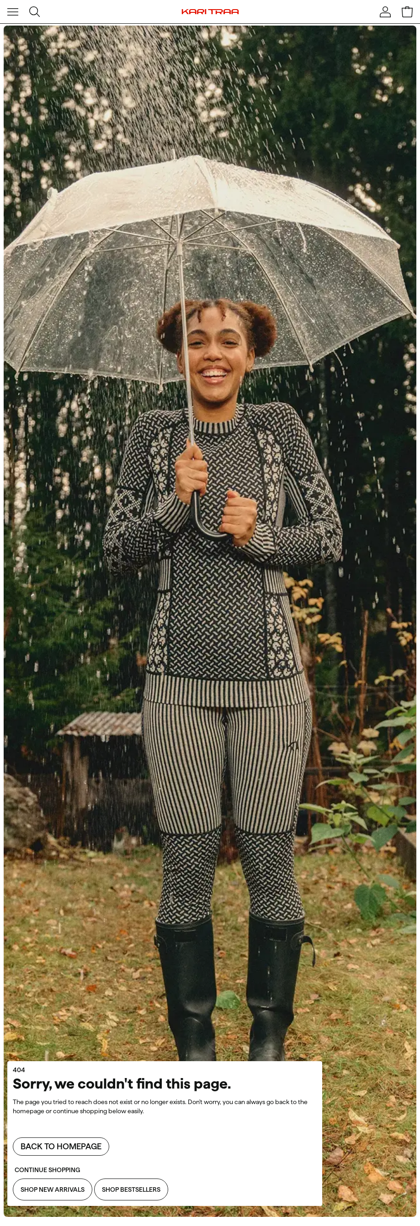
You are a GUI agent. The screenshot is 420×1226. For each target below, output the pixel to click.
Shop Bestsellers (131, 1189)
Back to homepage (61, 1146)
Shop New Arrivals (53, 1189)
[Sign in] (385, 12)
